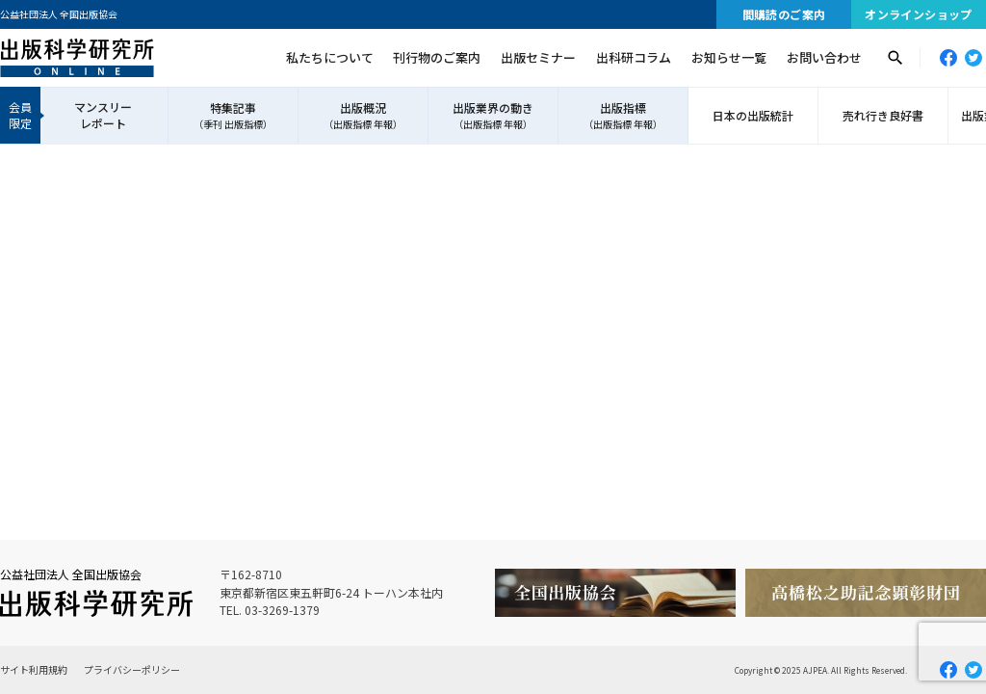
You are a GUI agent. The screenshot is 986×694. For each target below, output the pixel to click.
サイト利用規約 (33, 669)
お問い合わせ (824, 57)
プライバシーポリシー (132, 669)
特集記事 (233, 115)
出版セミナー (538, 57)
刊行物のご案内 (436, 57)
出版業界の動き (493, 115)
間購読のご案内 (784, 14)
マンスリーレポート (103, 114)
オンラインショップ (919, 14)
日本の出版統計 (753, 115)
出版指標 (623, 115)
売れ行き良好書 (883, 115)
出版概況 (363, 115)
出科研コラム (633, 57)
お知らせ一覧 (728, 57)
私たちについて (330, 57)
